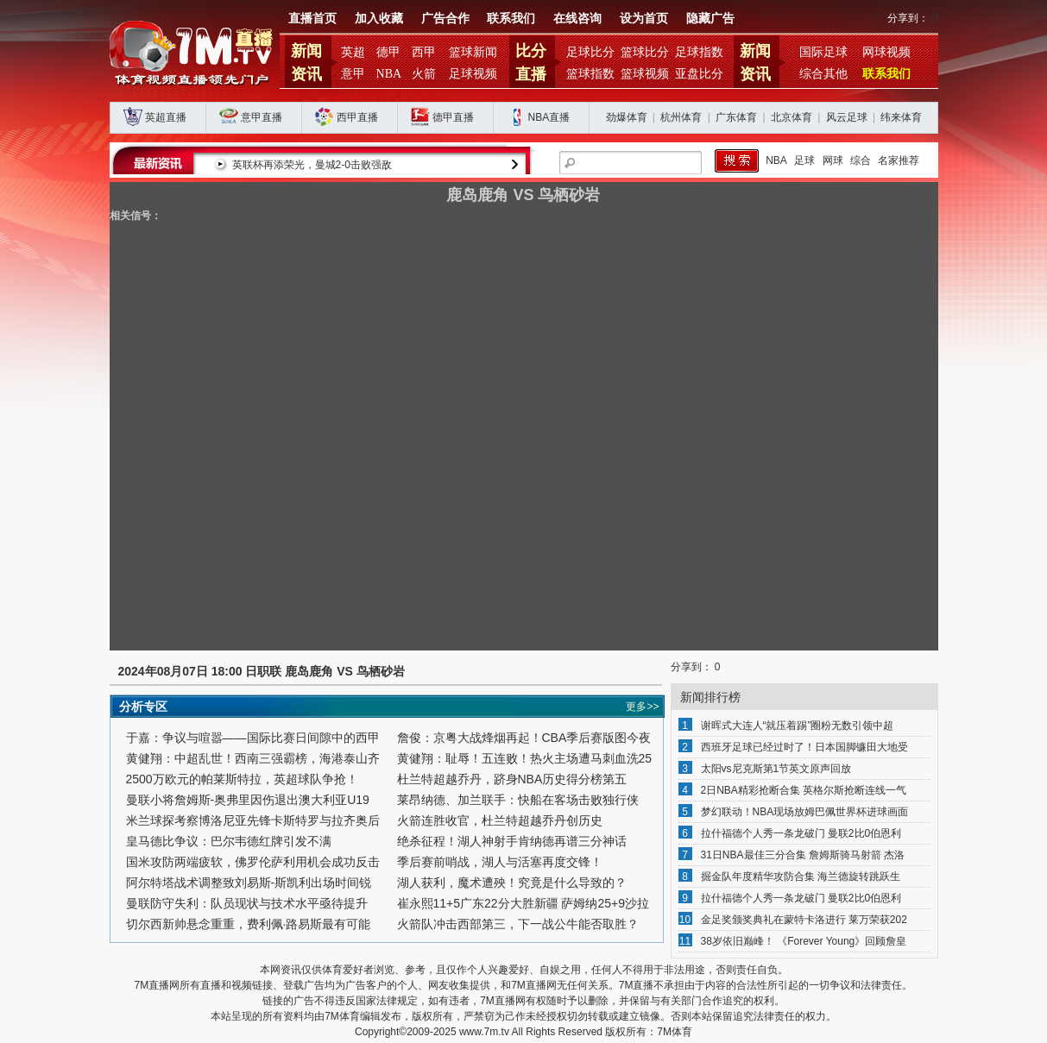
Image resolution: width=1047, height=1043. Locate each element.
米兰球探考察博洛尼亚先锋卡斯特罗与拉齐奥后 (253, 820)
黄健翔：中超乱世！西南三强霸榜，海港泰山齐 (253, 758)
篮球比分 (645, 52)
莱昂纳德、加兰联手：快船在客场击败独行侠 (518, 800)
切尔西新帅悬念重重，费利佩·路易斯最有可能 (248, 924)
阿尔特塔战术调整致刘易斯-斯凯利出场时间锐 (249, 882)
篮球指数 (590, 73)
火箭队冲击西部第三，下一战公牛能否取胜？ (518, 924)
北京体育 (791, 117)
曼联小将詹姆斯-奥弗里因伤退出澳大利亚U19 (247, 800)
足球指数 (699, 52)
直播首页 (312, 18)
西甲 (424, 52)
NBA (389, 73)
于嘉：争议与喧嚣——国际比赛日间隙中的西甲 (253, 738)
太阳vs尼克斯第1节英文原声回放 (776, 769)
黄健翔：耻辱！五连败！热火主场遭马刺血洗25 (525, 758)
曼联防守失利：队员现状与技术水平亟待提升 (247, 903)
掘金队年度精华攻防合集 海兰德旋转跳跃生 (800, 876)
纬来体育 (901, 117)
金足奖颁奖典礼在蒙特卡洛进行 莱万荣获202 (804, 920)
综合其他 (823, 73)
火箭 (424, 73)
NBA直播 (549, 117)
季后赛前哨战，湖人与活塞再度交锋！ (499, 862)
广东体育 (736, 117)
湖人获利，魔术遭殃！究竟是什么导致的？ (512, 882)
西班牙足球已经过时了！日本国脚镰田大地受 (804, 747)
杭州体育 (681, 117)
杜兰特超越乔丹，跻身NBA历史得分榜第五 (512, 779)
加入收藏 (379, 18)
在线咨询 (577, 18)
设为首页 (644, 18)
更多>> (642, 707)
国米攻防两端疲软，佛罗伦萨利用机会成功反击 (253, 862)
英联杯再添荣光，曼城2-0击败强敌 (332, 165)
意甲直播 (261, 117)
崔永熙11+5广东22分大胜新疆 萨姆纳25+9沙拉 (523, 903)
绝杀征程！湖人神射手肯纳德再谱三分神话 (512, 841)
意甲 (353, 73)
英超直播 (165, 117)
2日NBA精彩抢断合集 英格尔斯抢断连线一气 (804, 790)
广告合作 (445, 18)
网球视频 (886, 52)
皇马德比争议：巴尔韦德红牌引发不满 (228, 841)
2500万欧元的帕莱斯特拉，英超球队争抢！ (242, 779)
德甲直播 (453, 117)
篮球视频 (645, 73)
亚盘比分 (699, 73)
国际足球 (823, 52)
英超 (353, 52)
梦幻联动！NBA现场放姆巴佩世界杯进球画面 (805, 812)
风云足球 (846, 117)
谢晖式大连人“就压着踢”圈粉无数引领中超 (797, 725)
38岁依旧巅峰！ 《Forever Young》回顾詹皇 (804, 941)
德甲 (388, 52)
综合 (860, 160)
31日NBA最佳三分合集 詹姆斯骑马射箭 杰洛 (803, 855)
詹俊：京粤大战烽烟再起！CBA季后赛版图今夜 (524, 738)
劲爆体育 (626, 117)
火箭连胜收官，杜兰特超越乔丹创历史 (499, 820)
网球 (833, 160)
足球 (804, 160)
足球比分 (590, 52)
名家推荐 (898, 160)
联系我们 (511, 18)
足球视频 (473, 73)
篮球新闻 (473, 52)
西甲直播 (357, 117)
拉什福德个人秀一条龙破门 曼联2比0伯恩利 (801, 833)
